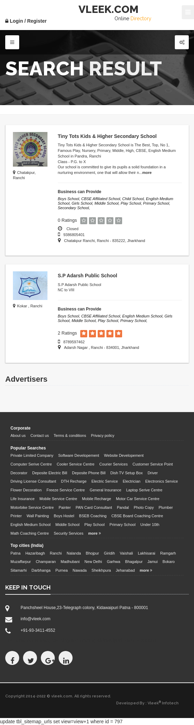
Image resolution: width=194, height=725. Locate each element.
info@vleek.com (36, 618)
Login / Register (26, 21)
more (147, 172)
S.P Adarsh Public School (87, 275)
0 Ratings (67, 220)
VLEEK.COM (109, 9)
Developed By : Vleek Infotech (147, 703)
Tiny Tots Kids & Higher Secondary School (107, 136)
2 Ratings (67, 333)
